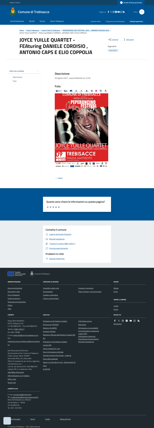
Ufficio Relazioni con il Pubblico (18, 375)
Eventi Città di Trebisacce (50, 30)
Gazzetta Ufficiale (49, 331)
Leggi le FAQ (82, 333)
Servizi (42, 21)
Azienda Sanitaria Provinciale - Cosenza (57, 355)
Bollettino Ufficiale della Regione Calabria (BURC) (59, 337)
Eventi (116, 309)
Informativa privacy (85, 321)
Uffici (9, 308)
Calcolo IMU (47, 345)
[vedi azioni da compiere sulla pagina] (128, 39)
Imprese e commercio (85, 288)
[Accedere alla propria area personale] (131, 2)
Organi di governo (14, 298)
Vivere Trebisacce (57, 21)
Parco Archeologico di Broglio (53, 352)
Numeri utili (12, 382)
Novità (32, 21)
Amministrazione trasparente (88, 331)
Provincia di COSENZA (51, 324)
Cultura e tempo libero (51, 298)
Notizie (116, 288)
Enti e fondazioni (14, 295)
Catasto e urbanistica (50, 295)
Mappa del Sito (65, 419)
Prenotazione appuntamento (88, 339)
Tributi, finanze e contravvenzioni (89, 291)
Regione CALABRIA (50, 328)
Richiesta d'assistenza (86, 341)
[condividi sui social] (113, 39)
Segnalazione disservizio (86, 336)
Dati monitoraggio (14, 419)
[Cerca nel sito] (141, 11)
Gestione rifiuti (95, 21)
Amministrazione (17, 21)
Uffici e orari (12, 379)
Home (21, 30)
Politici (10, 305)
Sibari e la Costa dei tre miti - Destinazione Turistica (59, 364)
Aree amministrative (15, 288)
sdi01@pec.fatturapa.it (16, 372)
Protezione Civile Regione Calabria (55, 321)
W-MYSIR (46, 369)
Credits (47, 419)
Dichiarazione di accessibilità (88, 328)
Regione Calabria (15, 2)
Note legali (82, 324)
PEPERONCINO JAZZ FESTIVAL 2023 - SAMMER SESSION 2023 (86, 30)
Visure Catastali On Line (51, 348)
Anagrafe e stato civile (51, 288)
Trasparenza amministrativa (115, 21)
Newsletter (118, 324)
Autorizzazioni (48, 291)
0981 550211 (19, 329)
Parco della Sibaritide (50, 359)
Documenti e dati (14, 291)
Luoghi (116, 306)
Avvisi (116, 291)
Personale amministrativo (17, 302)
